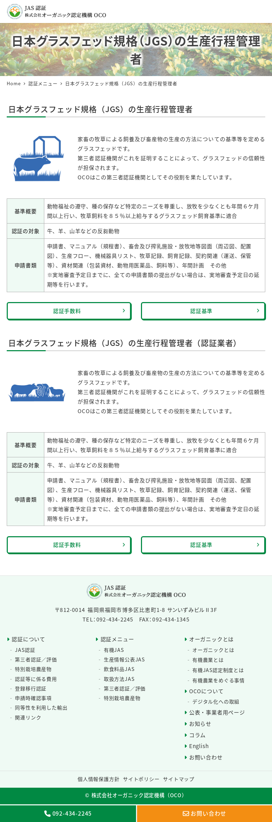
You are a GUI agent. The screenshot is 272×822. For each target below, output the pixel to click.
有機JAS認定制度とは (218, 669)
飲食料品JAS (119, 668)
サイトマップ (178, 778)
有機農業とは (208, 659)
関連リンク (28, 717)
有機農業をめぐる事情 (218, 680)
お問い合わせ (206, 757)
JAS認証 (25, 649)
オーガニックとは (211, 639)
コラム (197, 735)
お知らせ (200, 723)
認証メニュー (117, 639)
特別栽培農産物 (33, 668)
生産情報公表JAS (124, 659)
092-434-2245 (72, 813)
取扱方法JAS (119, 678)
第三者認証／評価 (36, 659)
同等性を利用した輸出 (41, 707)
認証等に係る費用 (36, 678)
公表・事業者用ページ (217, 712)
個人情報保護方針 (98, 778)
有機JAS (114, 649)
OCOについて (206, 691)
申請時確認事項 (33, 697)
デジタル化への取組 (215, 701)
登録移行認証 (30, 688)
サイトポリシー (141, 778)
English (199, 745)
